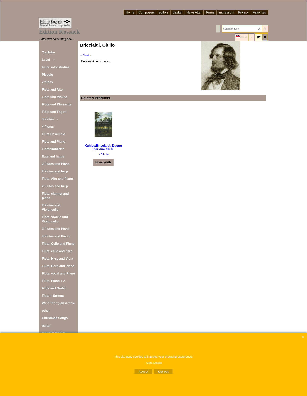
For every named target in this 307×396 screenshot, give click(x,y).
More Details (154, 362)
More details (103, 162)
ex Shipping (85, 55)
